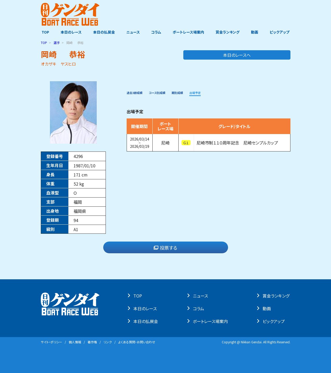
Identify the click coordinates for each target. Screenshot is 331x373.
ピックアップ (280, 32)
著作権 (92, 342)
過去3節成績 (138, 92)
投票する (165, 247)
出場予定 (218, 92)
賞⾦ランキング (276, 295)
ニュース (133, 32)
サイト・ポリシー (51, 342)
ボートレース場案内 (188, 32)
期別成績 (195, 92)
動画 (255, 32)
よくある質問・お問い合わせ (136, 342)
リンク (107, 342)
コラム (156, 32)
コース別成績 (168, 92)
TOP (44, 32)
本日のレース (70, 32)
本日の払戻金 (103, 32)
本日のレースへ (269, 55)
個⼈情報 (75, 342)
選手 (57, 42)
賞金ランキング (228, 32)
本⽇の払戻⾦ (146, 321)
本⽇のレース (146, 308)
